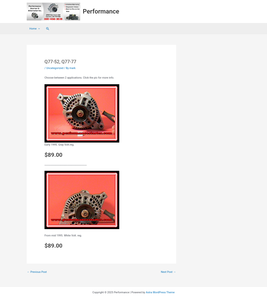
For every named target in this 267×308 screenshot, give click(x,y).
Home (34, 28)
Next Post (168, 272)
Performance (101, 11)
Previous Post (37, 272)
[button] (47, 28)
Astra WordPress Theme (160, 292)
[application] (38, 28)
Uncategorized (54, 68)
